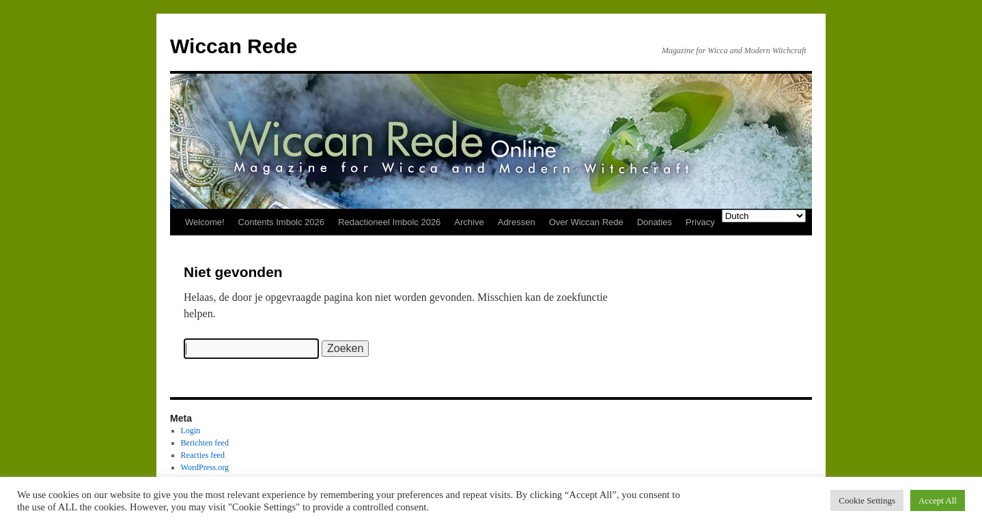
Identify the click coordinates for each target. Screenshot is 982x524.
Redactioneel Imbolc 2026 (389, 222)
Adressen (516, 222)
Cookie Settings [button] (867, 500)
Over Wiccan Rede (586, 222)
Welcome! (205, 222)
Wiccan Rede (233, 46)
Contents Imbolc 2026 (281, 222)
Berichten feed (205, 443)
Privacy (700, 222)
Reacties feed (203, 455)
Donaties (654, 222)
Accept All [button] (937, 500)
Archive (468, 222)
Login (191, 430)
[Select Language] (764, 215)
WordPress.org (205, 467)
